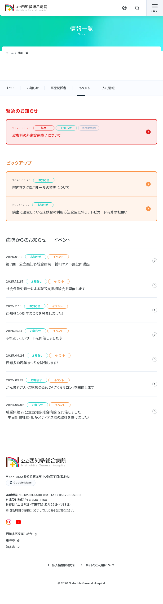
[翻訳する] (124, 8)
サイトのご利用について (100, 565)
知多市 (10, 547)
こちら (51, 510)
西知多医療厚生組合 (19, 534)
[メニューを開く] (154, 8)
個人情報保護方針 (63, 565)
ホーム (9, 53)
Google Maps (21, 482)
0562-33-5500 (31, 495)
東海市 (10, 540)
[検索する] (137, 8)
